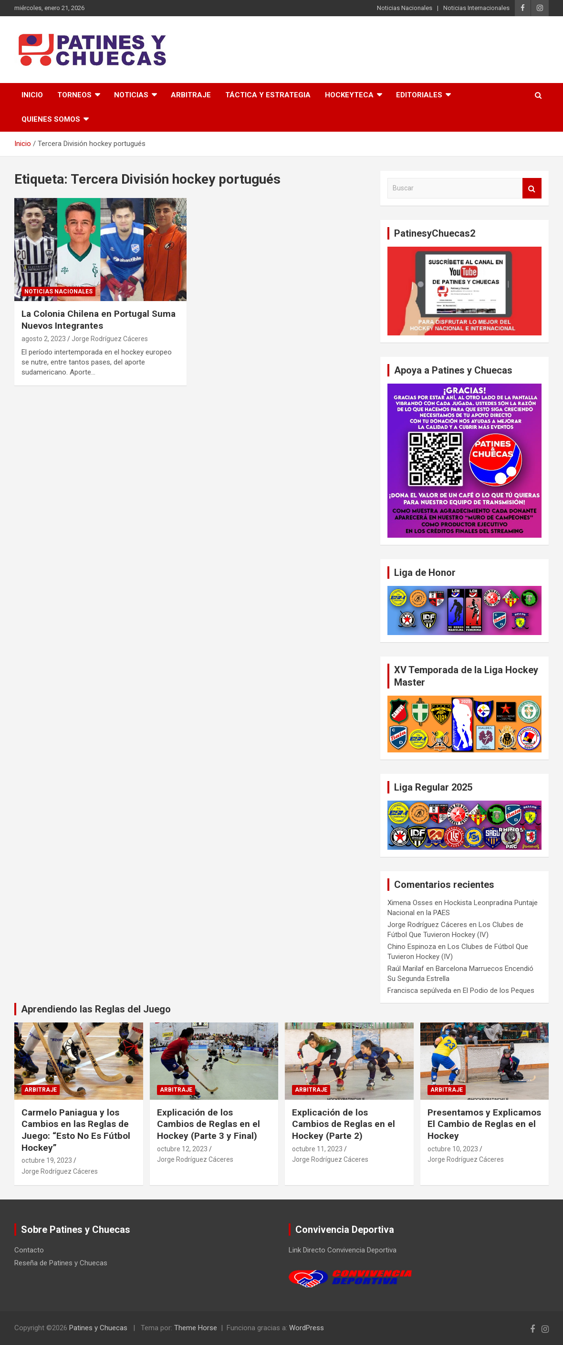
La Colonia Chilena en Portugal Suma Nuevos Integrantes (98, 319)
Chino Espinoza (411, 946)
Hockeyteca (349, 95)
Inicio (32, 95)
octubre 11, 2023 (317, 1149)
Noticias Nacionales (404, 7)
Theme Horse (195, 1328)
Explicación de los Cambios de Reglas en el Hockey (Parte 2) (343, 1124)
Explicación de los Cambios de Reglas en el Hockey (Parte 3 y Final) (208, 1124)
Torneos (74, 95)
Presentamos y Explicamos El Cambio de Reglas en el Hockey (484, 1124)
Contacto (29, 1250)
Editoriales (419, 95)
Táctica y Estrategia (268, 95)
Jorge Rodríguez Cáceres (110, 339)
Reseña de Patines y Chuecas (60, 1263)
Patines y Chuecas (98, 1328)
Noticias (131, 95)
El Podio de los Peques (498, 990)
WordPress (306, 1328)
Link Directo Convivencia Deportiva (342, 1250)
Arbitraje (191, 95)
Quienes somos (50, 119)
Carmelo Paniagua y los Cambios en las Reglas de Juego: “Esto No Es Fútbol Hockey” (75, 1130)
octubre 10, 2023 (452, 1149)
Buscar (532, 188)
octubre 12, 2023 (182, 1149)
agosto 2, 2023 (43, 339)
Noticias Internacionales (476, 7)
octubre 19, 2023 (46, 1160)
